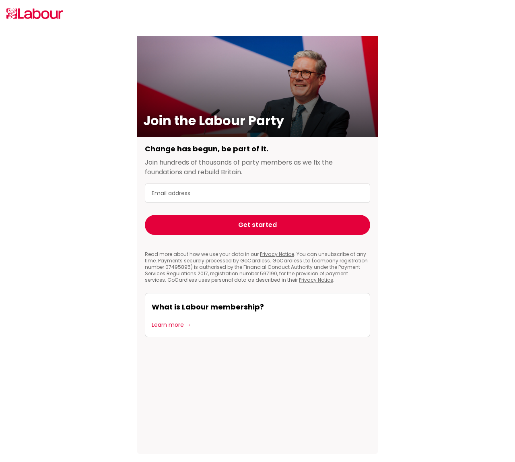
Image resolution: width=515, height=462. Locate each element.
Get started (257, 224)
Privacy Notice (277, 254)
